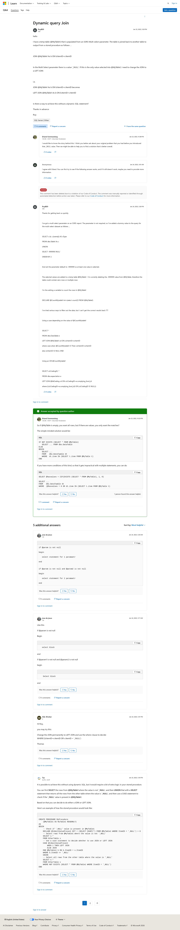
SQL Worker (47, 717)
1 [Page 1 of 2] (84, 903)
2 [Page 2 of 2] (90, 903)
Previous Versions (22, 925)
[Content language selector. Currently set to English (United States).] (14, 920)
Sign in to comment (40, 402)
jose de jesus (47, 535)
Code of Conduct (96, 196)
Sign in (174, 3)
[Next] (97, 903)
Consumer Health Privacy (72, 925)
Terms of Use (91, 925)
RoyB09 (41, 29)
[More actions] (145, 16)
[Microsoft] (4, 3)
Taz (43, 777)
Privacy (54, 925)
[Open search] (168, 3)
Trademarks (121, 925)
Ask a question (170, 10)
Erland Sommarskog (50, 136)
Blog (34, 925)
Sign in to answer (39, 910)
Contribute (45, 925)
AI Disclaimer (8, 925)
